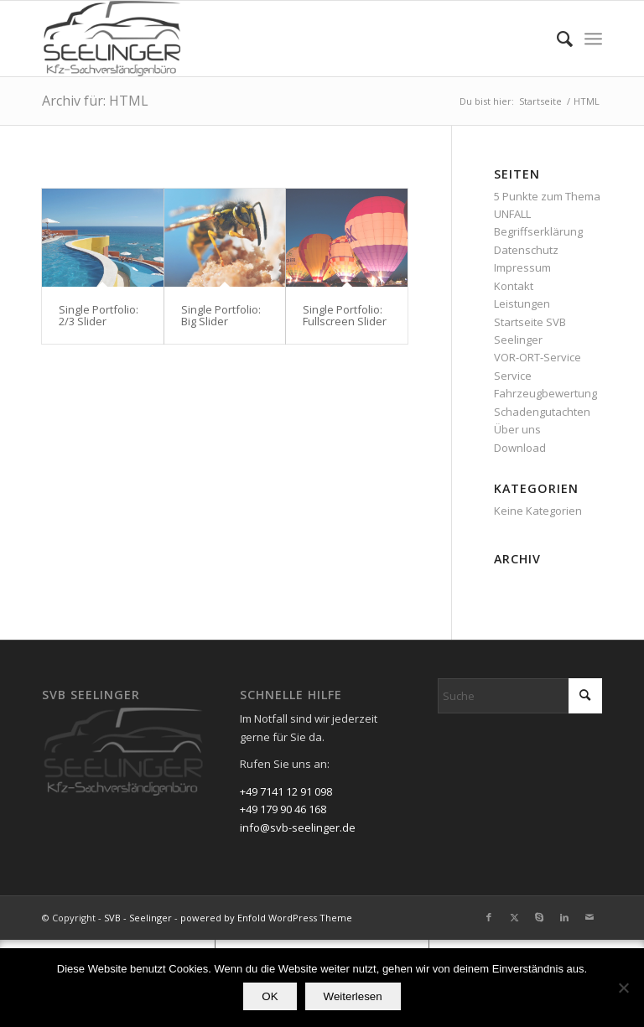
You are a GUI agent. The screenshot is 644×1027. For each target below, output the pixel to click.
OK (270, 996)
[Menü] (593, 38)
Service (513, 375)
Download (520, 447)
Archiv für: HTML (95, 100)
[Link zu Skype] (539, 917)
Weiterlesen (353, 996)
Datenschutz (526, 249)
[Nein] (623, 987)
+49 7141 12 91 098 (286, 791)
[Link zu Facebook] (488, 917)
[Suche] (556, 38)
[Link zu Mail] (589, 917)
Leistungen (522, 303)
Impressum (522, 267)
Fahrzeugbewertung (545, 393)
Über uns (517, 429)
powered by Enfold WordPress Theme (266, 917)
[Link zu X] (514, 917)
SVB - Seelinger (138, 917)
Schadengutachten (542, 411)
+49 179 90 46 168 (283, 809)
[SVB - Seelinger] (113, 38)
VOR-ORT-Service (537, 357)
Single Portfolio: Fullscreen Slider (345, 315)
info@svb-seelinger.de (298, 827)
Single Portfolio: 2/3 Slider (98, 315)
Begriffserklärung (538, 231)
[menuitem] (556, 38)
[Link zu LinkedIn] (564, 917)
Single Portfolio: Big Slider (221, 315)
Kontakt (513, 285)
